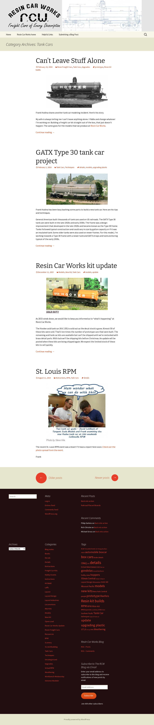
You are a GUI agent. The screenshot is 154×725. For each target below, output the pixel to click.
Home (8, 34)
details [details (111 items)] (95, 562)
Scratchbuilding (51, 647)
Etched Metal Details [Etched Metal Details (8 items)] (88, 567)
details (82, 167)
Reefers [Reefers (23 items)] (104, 596)
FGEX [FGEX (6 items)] (98, 567)
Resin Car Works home (26, 34)
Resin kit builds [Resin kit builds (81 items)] (92, 601)
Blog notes (49, 549)
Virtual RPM (49, 668)
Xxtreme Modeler (52, 680)
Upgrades (86, 67)
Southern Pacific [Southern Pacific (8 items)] (87, 613)
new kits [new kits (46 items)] (87, 591)
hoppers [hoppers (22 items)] (95, 574)
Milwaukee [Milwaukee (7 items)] (96, 582)
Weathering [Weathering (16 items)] (99, 629)
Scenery (48, 642)
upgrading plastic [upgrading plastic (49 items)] (93, 625)
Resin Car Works (98, 125)
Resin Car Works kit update (76, 266)
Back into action (87, 501)
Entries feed (50, 505)
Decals (47, 558)
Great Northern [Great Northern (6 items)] (98, 571)
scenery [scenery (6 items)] (95, 610)
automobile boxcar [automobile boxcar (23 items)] (96, 552)
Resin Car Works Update (55, 625)
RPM (68, 378)
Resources (49, 634)
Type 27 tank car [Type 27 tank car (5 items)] (94, 617)
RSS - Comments (88, 651)
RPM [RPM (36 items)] (84, 606)
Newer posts (106, 478)
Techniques (69, 167)
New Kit (69, 272)
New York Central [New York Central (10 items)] (100, 591)
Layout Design (50, 596)
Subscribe (88, 695)
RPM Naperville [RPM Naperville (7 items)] (86, 610)
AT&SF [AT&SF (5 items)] (83, 552)
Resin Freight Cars (64, 67)
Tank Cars (77, 67)
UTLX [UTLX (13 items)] (83, 629)
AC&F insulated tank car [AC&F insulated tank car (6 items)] (89, 549)
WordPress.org (51, 514)
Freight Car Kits (51, 570)
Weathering (49, 672)
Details (48, 562)
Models (62, 272)
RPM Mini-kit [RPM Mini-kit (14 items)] (93, 606)
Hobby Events (50, 575)
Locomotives (50, 604)
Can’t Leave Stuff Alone (70, 61)
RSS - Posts (86, 647)
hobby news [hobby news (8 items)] (85, 575)
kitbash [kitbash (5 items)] (102, 579)
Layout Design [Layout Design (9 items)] (86, 582)
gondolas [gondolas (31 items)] (87, 570)
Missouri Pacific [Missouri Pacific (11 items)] (87, 586)
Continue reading (45, 132)
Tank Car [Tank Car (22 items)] (98, 613)
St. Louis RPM (56, 371)
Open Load (49, 621)
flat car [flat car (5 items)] (102, 567)
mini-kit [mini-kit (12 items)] (104, 582)
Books (47, 553)
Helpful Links (47, 34)
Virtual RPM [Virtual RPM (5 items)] (90, 630)
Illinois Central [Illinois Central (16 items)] (88, 578)
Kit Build (48, 583)
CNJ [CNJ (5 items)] (88, 563)
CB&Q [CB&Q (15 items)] (84, 563)
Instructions (50, 579)
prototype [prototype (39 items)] (93, 596)
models (89, 167)
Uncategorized (51, 659)
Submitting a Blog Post (69, 34)
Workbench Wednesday (54, 676)
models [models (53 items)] (100, 586)
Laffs (47, 587)
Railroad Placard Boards (91, 505)
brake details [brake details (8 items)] (98, 557)
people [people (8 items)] (83, 596)
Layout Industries (52, 600)
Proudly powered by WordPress (77, 719)
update (95, 272)
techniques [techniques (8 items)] (85, 616)
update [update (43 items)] (86, 620)
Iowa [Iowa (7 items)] (98, 579)
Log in (47, 501)
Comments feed (51, 509)
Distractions (61, 378)
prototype (99, 67)
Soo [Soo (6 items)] (103, 610)
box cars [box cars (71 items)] (87, 557)
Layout (47, 591)
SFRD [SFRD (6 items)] (100, 610)
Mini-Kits (48, 608)
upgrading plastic (100, 167)
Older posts (49, 478)
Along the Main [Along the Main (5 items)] (102, 549)
